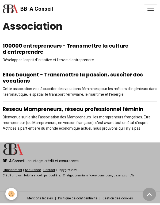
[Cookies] (11, 194)
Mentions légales (40, 198)
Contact (49, 170)
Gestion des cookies (117, 198)
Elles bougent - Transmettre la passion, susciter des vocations (73, 77)
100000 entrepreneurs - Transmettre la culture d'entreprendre (65, 49)
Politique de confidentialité (77, 198)
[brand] (28, 8)
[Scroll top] (149, 194)
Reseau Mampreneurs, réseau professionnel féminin (73, 109)
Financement (12, 170)
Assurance (33, 170)
